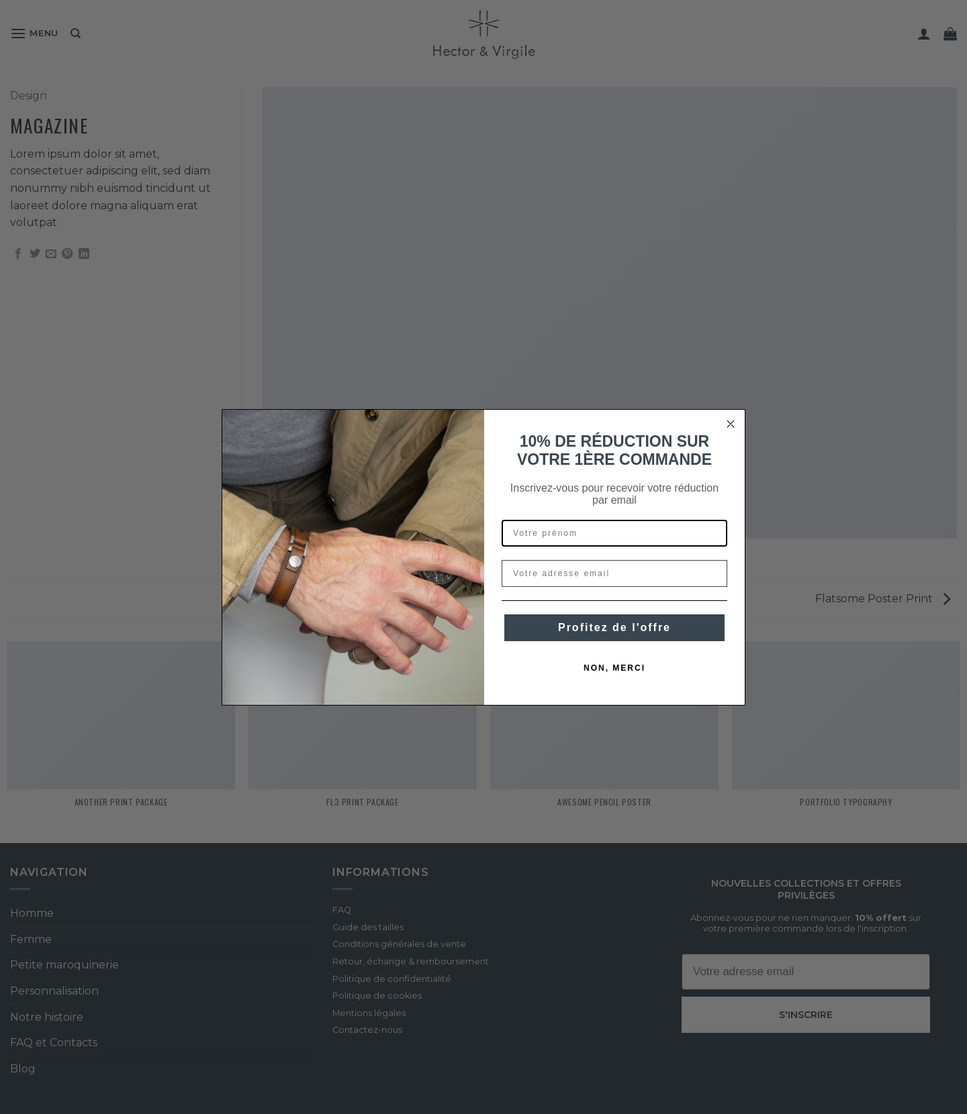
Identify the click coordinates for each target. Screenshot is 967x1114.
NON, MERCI (614, 668)
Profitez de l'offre (614, 627)
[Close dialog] (731, 424)
